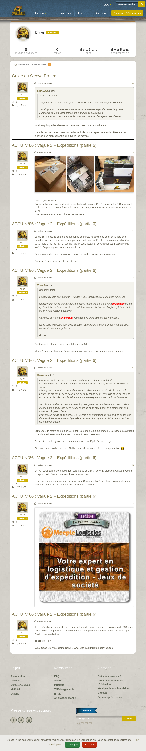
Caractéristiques (20, 685)
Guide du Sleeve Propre (34, 76)
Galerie (15, 693)
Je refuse (89, 744)
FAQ (56, 676)
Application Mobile (65, 698)
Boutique (101, 13)
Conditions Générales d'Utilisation (110, 682)
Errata (57, 693)
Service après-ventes (110, 697)
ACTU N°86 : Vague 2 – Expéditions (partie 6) (54, 145)
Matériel (15, 689)
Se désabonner (84, 723)
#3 (133, 231)
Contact (102, 692)
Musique (59, 685)
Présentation (18, 676)
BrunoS (41, 285)
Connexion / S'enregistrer (127, 13)
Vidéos (58, 680)
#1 (133, 83)
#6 (133, 465)
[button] (107, 4)
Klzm (22, 94)
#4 (133, 278)
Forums (83, 13)
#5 (133, 368)
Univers (15, 680)
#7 (133, 503)
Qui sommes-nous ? (109, 676)
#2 (133, 152)
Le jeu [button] (40, 13)
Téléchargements (64, 689)
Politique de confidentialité (113, 688)
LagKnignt (42, 91)
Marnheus (42, 375)
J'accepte (72, 744)
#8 (133, 621)
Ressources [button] (63, 14)
